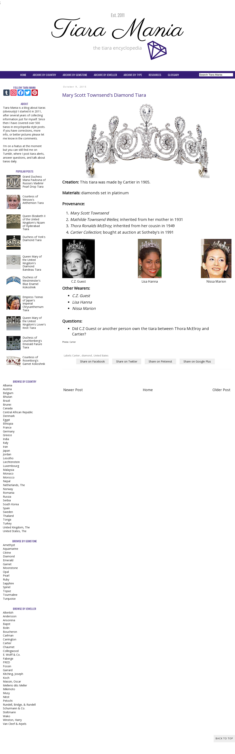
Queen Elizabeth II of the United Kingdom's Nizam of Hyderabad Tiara (34, 222)
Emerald (8, 560)
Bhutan (7, 397)
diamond (87, 355)
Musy (6, 693)
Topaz (7, 591)
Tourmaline (10, 595)
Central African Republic (18, 412)
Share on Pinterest (160, 361)
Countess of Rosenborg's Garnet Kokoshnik (34, 360)
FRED (6, 662)
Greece (7, 435)
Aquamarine (10, 549)
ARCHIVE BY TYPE (133, 75)
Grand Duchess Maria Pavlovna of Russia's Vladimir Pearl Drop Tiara (34, 181)
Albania (7, 385)
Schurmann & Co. (14, 708)
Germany (8, 431)
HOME (23, 75)
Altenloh (8, 612)
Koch (6, 678)
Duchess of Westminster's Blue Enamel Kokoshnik (32, 282)
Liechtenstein (11, 462)
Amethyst (9, 545)
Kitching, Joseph (13, 674)
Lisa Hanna (82, 302)
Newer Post (73, 389)
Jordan (7, 454)
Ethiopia (8, 423)
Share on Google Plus (197, 361)
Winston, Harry (12, 720)
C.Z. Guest (81, 295)
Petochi (8, 700)
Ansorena (9, 620)
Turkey (7, 523)
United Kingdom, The (16, 527)
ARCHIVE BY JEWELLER (105, 75)
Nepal (6, 481)
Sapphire (8, 583)
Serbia (7, 500)
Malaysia (8, 470)
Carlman (8, 635)
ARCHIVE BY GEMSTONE (75, 75)
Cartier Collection (85, 232)
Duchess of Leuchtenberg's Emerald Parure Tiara (32, 342)
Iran (5, 446)
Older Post (221, 389)
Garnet (7, 564)
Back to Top (224, 738)
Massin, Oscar (12, 681)
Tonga (7, 519)
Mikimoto (9, 689)
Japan (6, 450)
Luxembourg (11, 466)
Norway (8, 489)
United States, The (14, 531)
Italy (5, 443)
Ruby (6, 579)
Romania (8, 493)
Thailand (8, 516)
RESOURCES (155, 75)
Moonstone (10, 568)
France (7, 427)
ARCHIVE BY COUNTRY (44, 75)
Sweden (8, 512)
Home (148, 389)
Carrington (9, 639)
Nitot (6, 697)
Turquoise (9, 598)
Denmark (9, 416)
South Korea (11, 504)
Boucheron (10, 632)
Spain (6, 508)
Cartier (76, 355)
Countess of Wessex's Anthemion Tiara (33, 199)
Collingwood (11, 651)
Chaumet (8, 647)
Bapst (6, 624)
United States (101, 355)
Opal (6, 572)
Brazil (6, 400)
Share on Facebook (92, 361)
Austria (7, 389)
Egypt (6, 420)
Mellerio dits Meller (15, 685)
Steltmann (9, 712)
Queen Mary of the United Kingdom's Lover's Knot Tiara (34, 322)
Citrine (7, 552)
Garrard (8, 670)
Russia (7, 496)
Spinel (6, 587)
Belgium (8, 393)
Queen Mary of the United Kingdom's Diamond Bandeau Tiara (32, 263)
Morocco (8, 477)
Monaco (8, 473)
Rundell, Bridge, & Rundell (19, 704)
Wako (6, 716)
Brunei (7, 404)
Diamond (9, 556)
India (6, 439)
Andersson (9, 616)
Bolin (6, 628)
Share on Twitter (126, 361)
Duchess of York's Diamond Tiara (34, 238)
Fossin (7, 666)
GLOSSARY (173, 75)
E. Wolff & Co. (11, 654)
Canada (8, 408)
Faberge (8, 658)
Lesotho (8, 458)
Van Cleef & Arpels (14, 724)
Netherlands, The (14, 485)
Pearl (6, 575)
